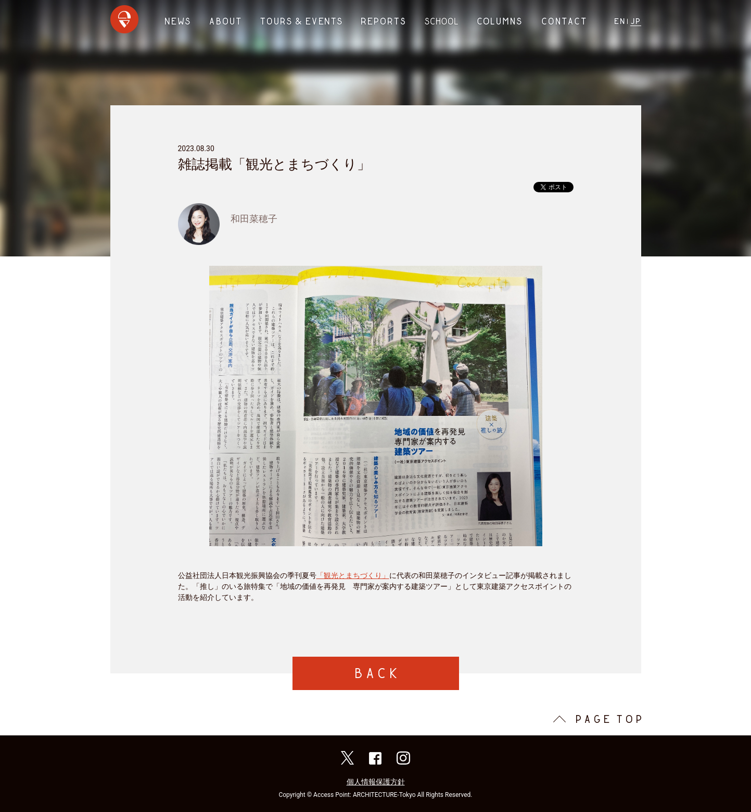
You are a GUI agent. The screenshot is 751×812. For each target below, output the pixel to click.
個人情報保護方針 (376, 782)
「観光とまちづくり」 (352, 575)
